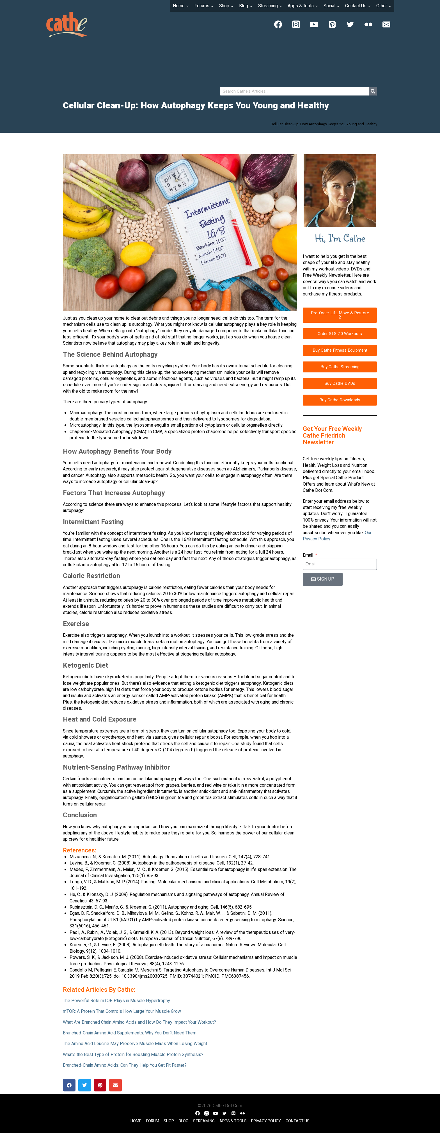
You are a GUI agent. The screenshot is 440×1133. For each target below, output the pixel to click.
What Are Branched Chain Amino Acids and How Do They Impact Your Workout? (139, 1022)
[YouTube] (314, 24)
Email (308, 555)
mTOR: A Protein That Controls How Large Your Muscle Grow (122, 1011)
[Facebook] (278, 24)
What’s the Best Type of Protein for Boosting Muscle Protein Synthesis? (133, 1054)
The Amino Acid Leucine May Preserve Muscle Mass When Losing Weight (135, 1043)
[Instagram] (296, 24)
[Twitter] (350, 24)
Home (135, 1121)
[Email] (386, 24)
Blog (183, 1121)
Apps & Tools (233, 1121)
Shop (169, 1121)
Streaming (204, 1121)
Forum (152, 1121)
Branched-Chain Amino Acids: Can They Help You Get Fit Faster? (125, 1065)
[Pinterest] (332, 24)
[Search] (373, 91)
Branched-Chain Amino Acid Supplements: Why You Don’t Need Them (129, 1033)
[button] (69, 1085)
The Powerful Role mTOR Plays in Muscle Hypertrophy (116, 1000)
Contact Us (298, 1121)
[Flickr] (368, 24)
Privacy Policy (266, 1121)
